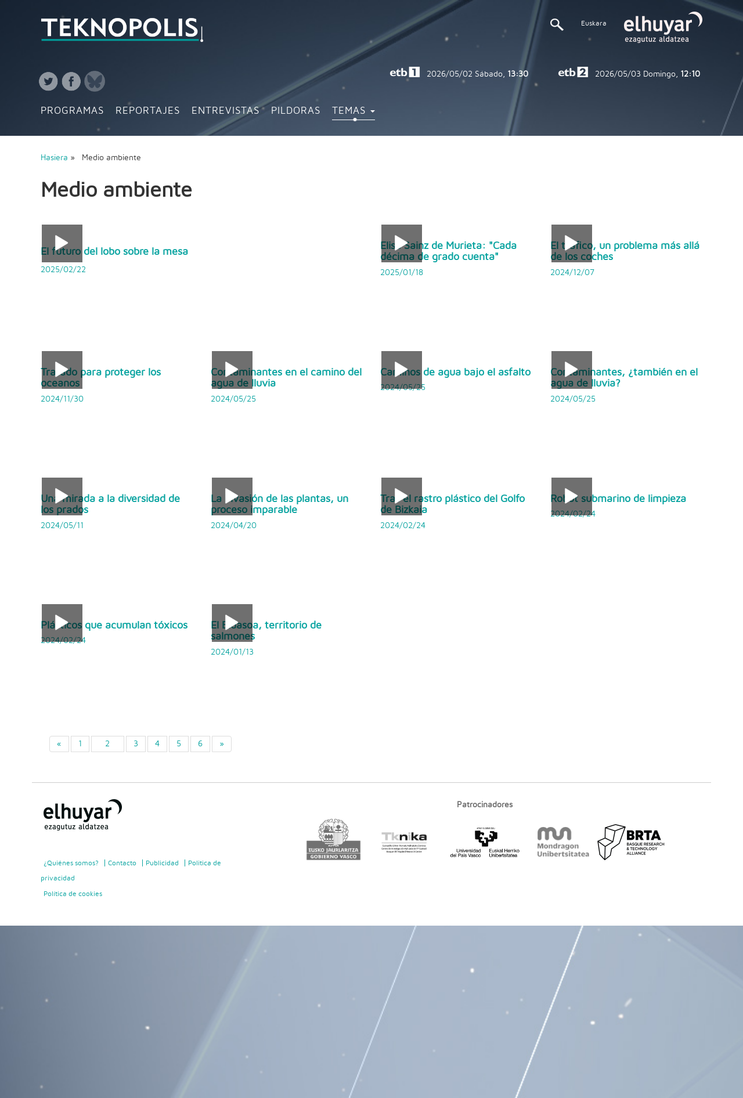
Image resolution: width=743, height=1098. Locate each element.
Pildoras (295, 110)
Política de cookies (73, 893)
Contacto (122, 862)
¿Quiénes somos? (71, 862)
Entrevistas (225, 110)
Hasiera (54, 158)
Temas (353, 110)
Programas (72, 110)
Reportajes (148, 110)
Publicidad (162, 862)
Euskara (594, 23)
